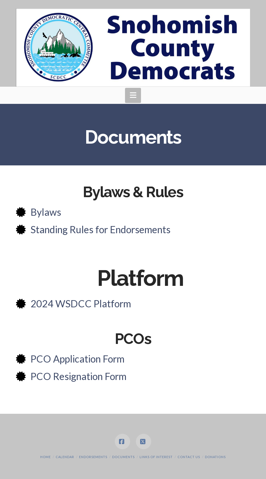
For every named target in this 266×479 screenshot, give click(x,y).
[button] (133, 95)
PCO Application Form (77, 359)
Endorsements (93, 457)
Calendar (65, 457)
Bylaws (46, 212)
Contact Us (189, 457)
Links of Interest (156, 457)
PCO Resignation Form (78, 376)
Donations (215, 457)
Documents (123, 457)
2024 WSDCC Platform (81, 303)
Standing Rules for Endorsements (100, 229)
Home (45, 457)
